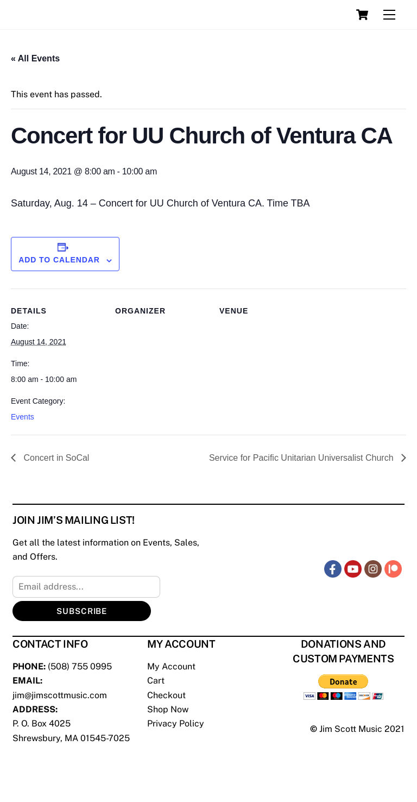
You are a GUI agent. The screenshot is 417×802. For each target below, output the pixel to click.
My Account (171, 666)
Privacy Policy (175, 723)
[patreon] (393, 568)
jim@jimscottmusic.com (59, 695)
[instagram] (373, 568)
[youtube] (353, 568)
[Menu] (389, 15)
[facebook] (333, 568)
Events (22, 416)
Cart (156, 680)
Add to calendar (59, 259)
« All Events (35, 58)
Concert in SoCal (55, 457)
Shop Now (167, 709)
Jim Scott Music (350, 729)
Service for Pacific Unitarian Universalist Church (302, 457)
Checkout (166, 695)
